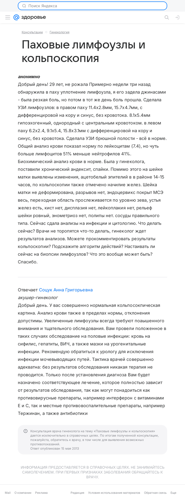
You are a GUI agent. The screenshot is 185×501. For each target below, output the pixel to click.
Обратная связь (155, 492)
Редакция (77, 492)
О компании (22, 492)
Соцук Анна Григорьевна (66, 289)
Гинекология (59, 32)
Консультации (32, 32)
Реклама (41, 492)
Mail (8, 492)
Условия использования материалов (114, 492)
